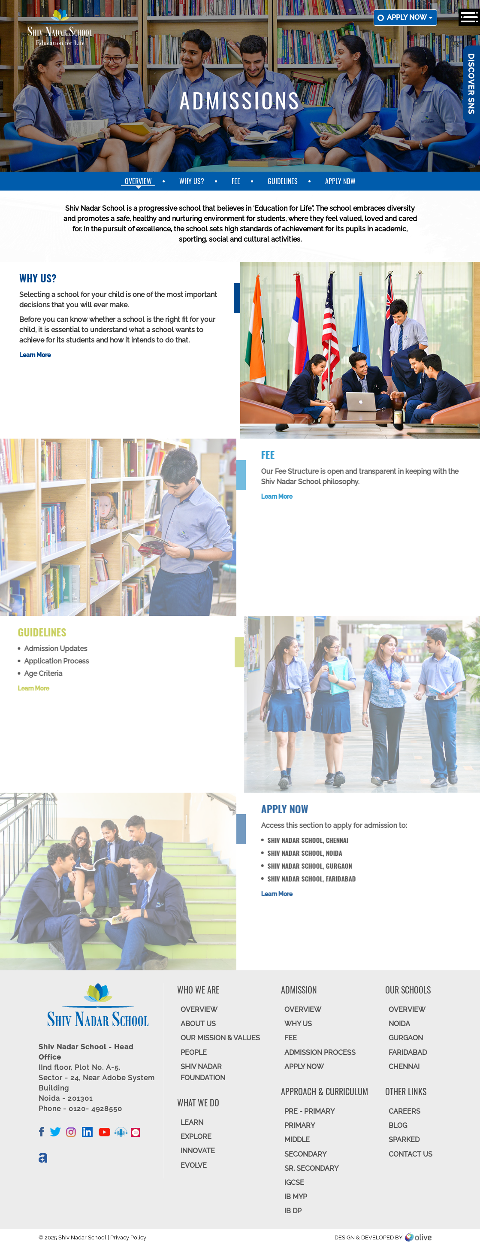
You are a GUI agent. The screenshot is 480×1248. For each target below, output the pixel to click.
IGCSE (294, 1182)
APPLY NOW (304, 1067)
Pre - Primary (309, 1111)
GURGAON (406, 1038)
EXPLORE (196, 1137)
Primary (299, 1125)
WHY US (298, 1024)
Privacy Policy (128, 1237)
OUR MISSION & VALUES (220, 1038)
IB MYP (295, 1197)
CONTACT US (410, 1154)
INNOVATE (198, 1151)
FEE (290, 1038)
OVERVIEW (199, 1010)
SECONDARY (305, 1154)
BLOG (398, 1125)
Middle (297, 1140)
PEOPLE (194, 1052)
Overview (138, 181)
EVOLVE (194, 1165)
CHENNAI (404, 1067)
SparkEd (404, 1140)
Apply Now (340, 181)
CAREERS (404, 1111)
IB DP (293, 1211)
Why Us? (191, 181)
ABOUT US (198, 1024)
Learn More (35, 354)
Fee (236, 181)
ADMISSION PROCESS (320, 1052)
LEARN (192, 1122)
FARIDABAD (408, 1052)
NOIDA (399, 1024)
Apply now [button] (409, 17)
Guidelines (283, 181)
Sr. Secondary (311, 1168)
